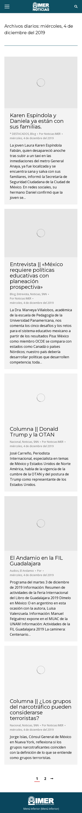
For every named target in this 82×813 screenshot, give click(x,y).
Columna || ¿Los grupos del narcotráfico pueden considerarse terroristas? (41, 709)
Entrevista (23, 294)
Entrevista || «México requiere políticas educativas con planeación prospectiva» (36, 276)
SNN (44, 294)
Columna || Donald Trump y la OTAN (34, 432)
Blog (33, 134)
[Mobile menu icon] (7, 6)
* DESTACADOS (19, 134)
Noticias (35, 294)
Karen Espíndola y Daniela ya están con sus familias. (37, 121)
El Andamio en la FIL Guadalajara (36, 560)
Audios (14, 571)
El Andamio (27, 571)
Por (50, 134)
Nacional (15, 442)
